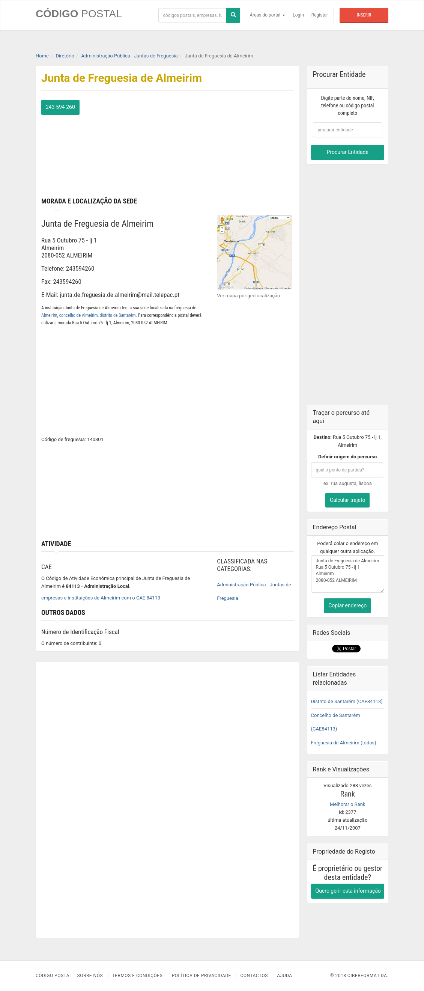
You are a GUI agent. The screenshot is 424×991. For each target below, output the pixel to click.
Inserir (364, 15)
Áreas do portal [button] (268, 15)
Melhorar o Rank (347, 804)
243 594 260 (60, 107)
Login (298, 15)
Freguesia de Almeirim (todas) (343, 743)
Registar (319, 15)
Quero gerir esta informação (348, 891)
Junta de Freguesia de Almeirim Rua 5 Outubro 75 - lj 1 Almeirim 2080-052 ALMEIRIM (348, 574)
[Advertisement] (233, 147)
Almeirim (49, 315)
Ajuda (284, 975)
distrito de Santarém (118, 315)
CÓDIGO (79, 14)
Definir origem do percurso (347, 456)
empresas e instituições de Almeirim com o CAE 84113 (100, 598)
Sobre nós (90, 975)
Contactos (254, 975)
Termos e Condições (137, 975)
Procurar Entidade (347, 152)
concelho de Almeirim (78, 315)
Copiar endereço (347, 605)
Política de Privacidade (201, 975)
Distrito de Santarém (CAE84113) (347, 701)
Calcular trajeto (347, 500)
